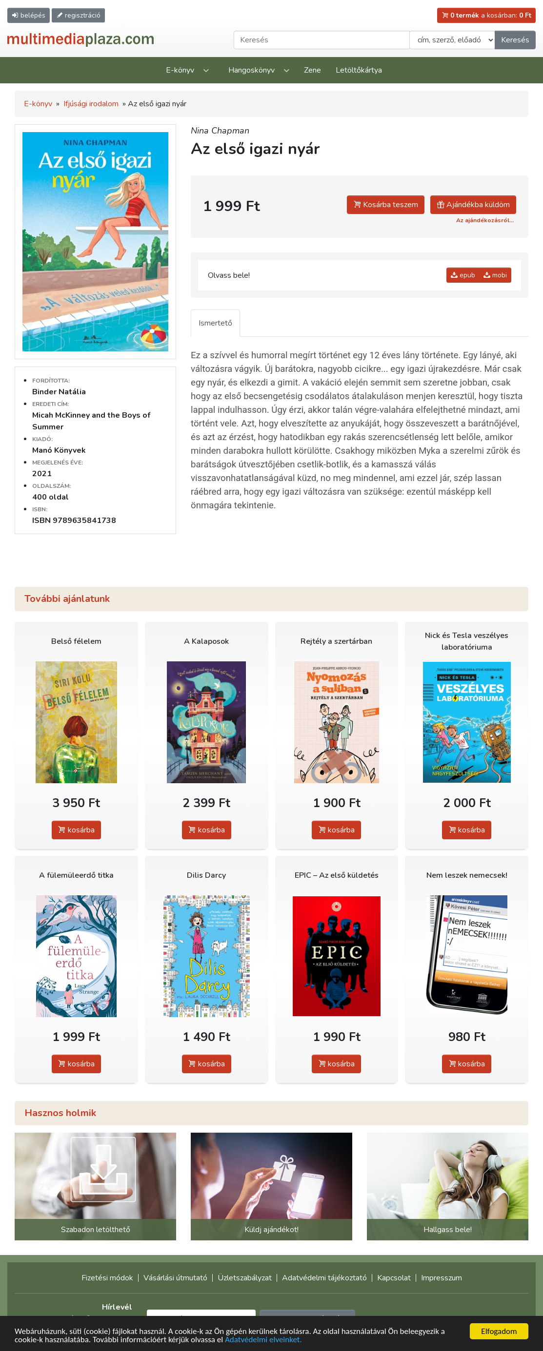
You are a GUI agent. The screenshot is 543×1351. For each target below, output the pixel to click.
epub (463, 275)
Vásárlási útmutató (175, 1278)
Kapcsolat (394, 1278)
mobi (495, 275)
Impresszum (441, 1278)
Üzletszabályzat (245, 1278)
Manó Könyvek (59, 450)
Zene (312, 70)
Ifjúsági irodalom (91, 103)
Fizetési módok (107, 1278)
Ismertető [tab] (215, 323)
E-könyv (180, 70)
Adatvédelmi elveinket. (263, 1340)
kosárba (76, 830)
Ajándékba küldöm (473, 204)
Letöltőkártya (359, 70)
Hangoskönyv (251, 70)
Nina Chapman (220, 130)
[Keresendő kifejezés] (322, 40)
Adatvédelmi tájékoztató (324, 1278)
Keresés (515, 40)
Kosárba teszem (385, 204)
